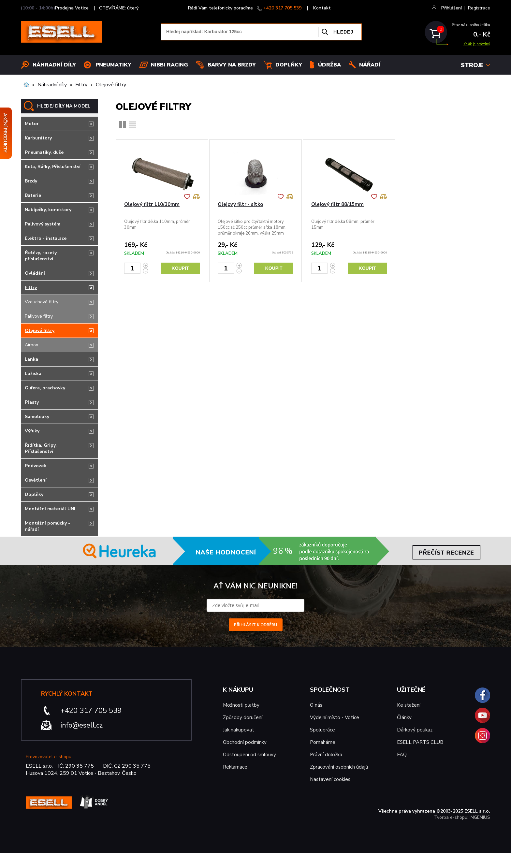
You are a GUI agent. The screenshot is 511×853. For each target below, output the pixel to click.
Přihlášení (451, 8)
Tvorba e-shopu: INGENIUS (462, 817)
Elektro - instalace (45, 238)
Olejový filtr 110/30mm (152, 204)
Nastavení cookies (330, 779)
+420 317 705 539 (282, 8)
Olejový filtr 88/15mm (337, 204)
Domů (26, 84)
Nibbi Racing (169, 64)
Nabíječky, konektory (48, 210)
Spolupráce (322, 730)
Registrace (479, 8)
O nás (316, 705)
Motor (32, 124)
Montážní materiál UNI (50, 509)
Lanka (31, 359)
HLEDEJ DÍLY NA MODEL (63, 106)
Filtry (81, 84)
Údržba (329, 64)
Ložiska (33, 373)
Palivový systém (42, 224)
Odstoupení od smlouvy (249, 754)
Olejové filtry (111, 84)
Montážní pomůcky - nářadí (47, 526)
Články (404, 717)
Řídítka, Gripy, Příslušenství (41, 448)
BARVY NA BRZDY (232, 64)
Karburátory (38, 138)
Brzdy (31, 181)
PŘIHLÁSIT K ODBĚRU (255, 625)
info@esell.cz (82, 725)
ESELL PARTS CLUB (420, 742)
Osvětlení (36, 480)
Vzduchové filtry (41, 302)
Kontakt (322, 8)
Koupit (180, 268)
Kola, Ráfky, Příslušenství (52, 167)
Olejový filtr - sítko (240, 204)
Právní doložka (326, 754)
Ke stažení (408, 705)
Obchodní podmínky (245, 742)
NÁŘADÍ (369, 64)
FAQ (402, 754)
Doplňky (288, 64)
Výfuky (32, 431)
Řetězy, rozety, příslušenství (41, 256)
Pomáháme (322, 742)
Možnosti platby (241, 705)
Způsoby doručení (242, 717)
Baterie (33, 195)
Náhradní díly (54, 64)
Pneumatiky (113, 64)
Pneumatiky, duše (44, 152)
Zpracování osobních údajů (339, 767)
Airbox (31, 345)
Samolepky (37, 416)
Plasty (32, 402)
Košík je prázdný (476, 44)
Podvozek (35, 466)
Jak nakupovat (238, 730)
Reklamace (235, 767)
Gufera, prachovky (45, 388)
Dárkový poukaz (414, 730)
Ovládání (35, 273)
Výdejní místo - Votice (334, 717)
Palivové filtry (39, 316)
